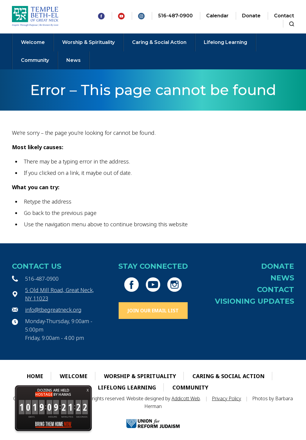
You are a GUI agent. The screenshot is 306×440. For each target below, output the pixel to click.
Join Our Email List (153, 310)
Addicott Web (186, 398)
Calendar (217, 16)
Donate (251, 16)
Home (35, 376)
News (73, 60)
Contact (284, 16)
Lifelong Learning (225, 42)
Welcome (33, 42)
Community (35, 60)
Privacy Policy (226, 398)
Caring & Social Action (159, 42)
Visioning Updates (254, 301)
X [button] (88, 390)
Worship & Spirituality (88, 42)
